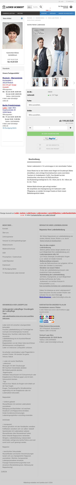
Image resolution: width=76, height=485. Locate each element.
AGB (4, 253)
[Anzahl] (50, 128)
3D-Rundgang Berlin (9, 128)
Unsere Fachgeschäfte (66, 13)
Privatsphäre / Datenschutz (12, 257)
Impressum (6, 265)
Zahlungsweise (7, 237)
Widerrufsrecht (7, 245)
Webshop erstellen (29, 483)
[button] (74, 83)
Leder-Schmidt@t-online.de (61, 297)
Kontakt (44, 13)
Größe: (29, 111)
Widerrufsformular (8, 249)
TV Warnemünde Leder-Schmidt (13, 273)
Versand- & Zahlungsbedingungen (14, 241)
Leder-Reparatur (8, 261)
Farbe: (29, 101)
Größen (53, 13)
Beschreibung (34, 159)
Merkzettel (70, 1)
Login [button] (61, 1)
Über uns (5, 233)
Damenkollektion (9, 13)
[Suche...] (29, 7)
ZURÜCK (4, 472)
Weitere (20, 13)
